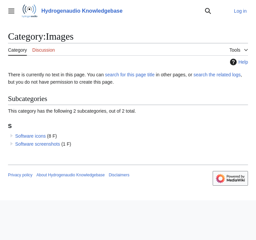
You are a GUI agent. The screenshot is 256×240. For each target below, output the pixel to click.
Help (238, 62)
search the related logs (217, 74)
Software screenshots (37, 144)
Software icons (30, 136)
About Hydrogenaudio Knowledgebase (70, 175)
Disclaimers (119, 175)
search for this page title (130, 74)
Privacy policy (20, 175)
